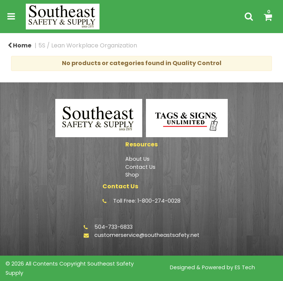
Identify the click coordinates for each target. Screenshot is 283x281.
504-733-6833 (113, 227)
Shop (132, 174)
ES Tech (245, 267)
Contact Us (140, 167)
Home (19, 45)
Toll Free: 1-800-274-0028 (147, 200)
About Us (137, 159)
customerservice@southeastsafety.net (146, 235)
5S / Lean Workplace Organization (87, 45)
